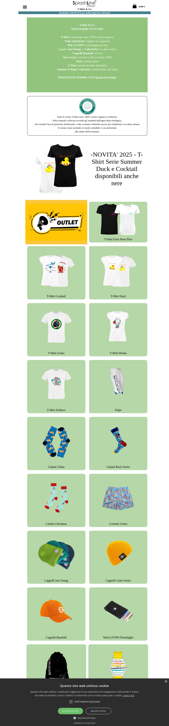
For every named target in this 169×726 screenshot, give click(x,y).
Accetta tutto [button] (70, 711)
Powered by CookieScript (84, 723)
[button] (84, 717)
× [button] (165, 681)
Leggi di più (128, 695)
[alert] (84, 702)
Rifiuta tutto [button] (98, 711)
